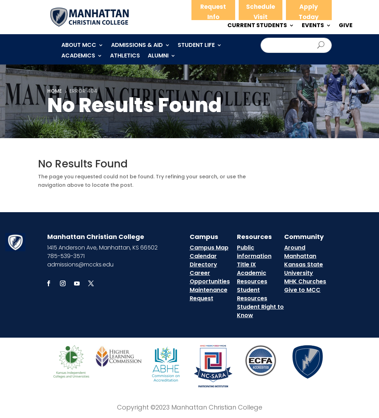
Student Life (196, 46)
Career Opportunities (210, 277)
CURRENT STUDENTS (257, 26)
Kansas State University (303, 268)
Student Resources (252, 294)
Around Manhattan (300, 252)
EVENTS (313, 26)
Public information (254, 252)
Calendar (203, 256)
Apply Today (309, 11)
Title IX (246, 264)
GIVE (346, 26)
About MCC (78, 46)
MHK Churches (305, 281)
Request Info (213, 11)
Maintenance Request (208, 294)
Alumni (158, 56)
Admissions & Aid (137, 46)
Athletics (125, 56)
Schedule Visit (260, 11)
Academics (78, 56)
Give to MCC (302, 290)
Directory (203, 264)
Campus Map (209, 248)
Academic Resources (252, 277)
